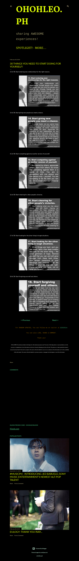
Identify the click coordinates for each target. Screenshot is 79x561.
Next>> (55, 320)
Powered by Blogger (39, 548)
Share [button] (11, 361)
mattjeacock (44, 551)
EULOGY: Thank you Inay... (26, 530)
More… (40, 48)
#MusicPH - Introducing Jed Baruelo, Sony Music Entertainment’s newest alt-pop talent (38, 475)
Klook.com (14, 428)
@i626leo (63, 328)
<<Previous (26, 320)
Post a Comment (18, 482)
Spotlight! (24, 48)
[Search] (68, 6)
